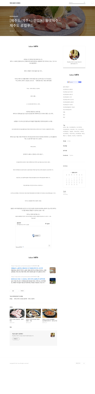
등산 (64, 114)
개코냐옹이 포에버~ (15, 3)
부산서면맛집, (66, 133)
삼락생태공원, (78, 133)
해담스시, (65, 135)
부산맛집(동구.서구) (67, 97)
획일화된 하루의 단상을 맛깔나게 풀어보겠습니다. (23, 360)
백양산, (83, 133)
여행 (64, 112)
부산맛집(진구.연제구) (68, 89)
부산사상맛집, (81, 129)
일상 (64, 117)
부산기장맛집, (79, 127)
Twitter (71, 155)
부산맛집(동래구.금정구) (68, 102)
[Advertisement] (33, 272)
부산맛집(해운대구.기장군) (69, 107)
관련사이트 (78, 388)
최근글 (64, 141)
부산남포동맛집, (66, 129)
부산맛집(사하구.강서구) (68, 99)
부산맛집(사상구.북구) (68, 92)
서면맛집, (82, 131)
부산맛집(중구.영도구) (68, 94)
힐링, (68, 127)
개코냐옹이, (72, 129)
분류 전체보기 (66, 87)
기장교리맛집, (72, 133)
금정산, (64, 127)
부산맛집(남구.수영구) (68, 104)
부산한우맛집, (79, 135)
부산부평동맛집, (72, 127)
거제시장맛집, (77, 131)
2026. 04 (74, 172)
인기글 (68, 141)
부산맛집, (74, 135)
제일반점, (69, 135)
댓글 (11, 352)
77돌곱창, (71, 131)
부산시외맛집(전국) (67, 109)
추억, (77, 129)
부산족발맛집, (66, 131)
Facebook (65, 155)
